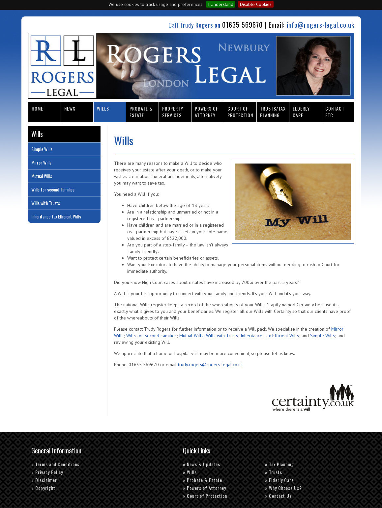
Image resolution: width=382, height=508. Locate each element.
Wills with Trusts (222, 336)
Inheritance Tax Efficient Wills (270, 336)
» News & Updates (201, 464)
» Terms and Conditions (55, 464)
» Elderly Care (279, 479)
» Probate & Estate (202, 479)
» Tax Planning (279, 464)
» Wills (190, 472)
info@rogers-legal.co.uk (320, 25)
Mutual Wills (191, 336)
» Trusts (273, 472)
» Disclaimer (44, 479)
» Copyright (43, 487)
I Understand (220, 4)
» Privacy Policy (47, 472)
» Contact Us (278, 495)
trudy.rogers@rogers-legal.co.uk (210, 365)
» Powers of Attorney (204, 487)
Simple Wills (322, 336)
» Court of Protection (205, 495)
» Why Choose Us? (283, 487)
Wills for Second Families (151, 336)
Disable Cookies (256, 4)
